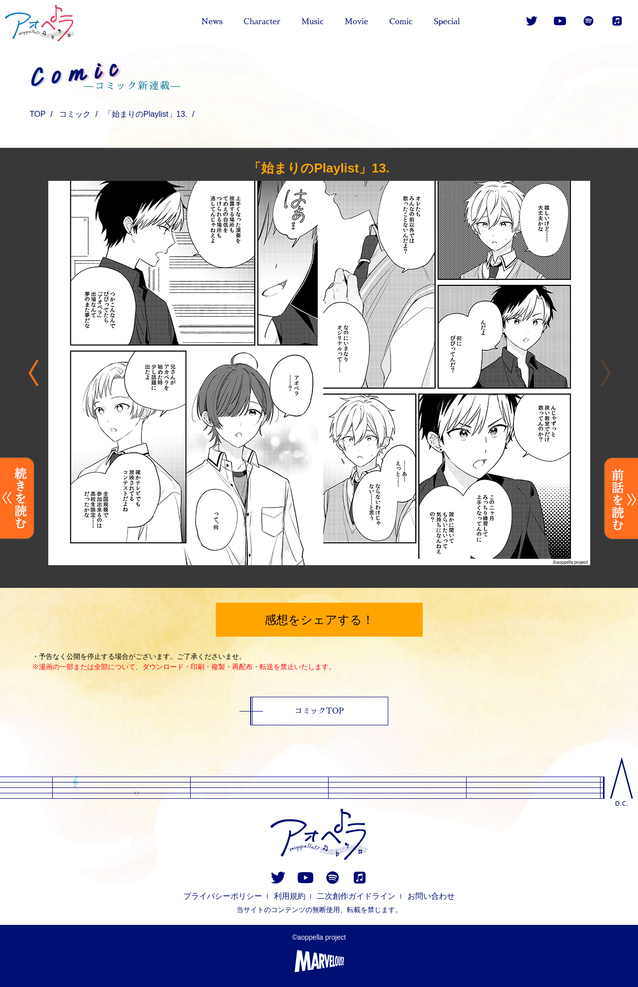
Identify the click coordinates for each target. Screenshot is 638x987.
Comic (400, 22)
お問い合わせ (431, 896)
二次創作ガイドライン (356, 896)
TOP (38, 114)
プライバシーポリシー (222, 896)
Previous (605, 373)
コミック (75, 114)
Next (33, 373)
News (212, 22)
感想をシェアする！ (319, 619)
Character (262, 22)
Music (313, 22)
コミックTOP (319, 711)
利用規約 (289, 896)
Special (447, 22)
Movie (357, 22)
